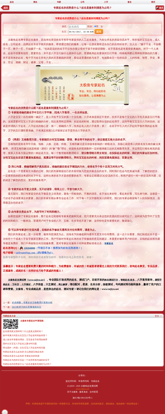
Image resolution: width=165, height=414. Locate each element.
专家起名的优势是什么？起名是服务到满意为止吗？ (27, 364)
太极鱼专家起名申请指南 (31, 321)
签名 (130, 2)
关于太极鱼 (72, 392)
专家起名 (95, 381)
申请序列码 (83, 381)
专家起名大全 (9, 316)
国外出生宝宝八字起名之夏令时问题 (20, 344)
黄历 (153, 2)
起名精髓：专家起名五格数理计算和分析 (32, 302)
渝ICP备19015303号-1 (82, 398)
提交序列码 (71, 381)
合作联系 (94, 392)
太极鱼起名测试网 (89, 386)
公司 (82, 2)
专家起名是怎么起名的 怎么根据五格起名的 (23, 352)
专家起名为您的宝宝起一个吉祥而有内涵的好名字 (26, 360)
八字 (106, 2)
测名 (35, 2)
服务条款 (83, 392)
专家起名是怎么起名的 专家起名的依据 (21, 356)
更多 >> (158, 316)
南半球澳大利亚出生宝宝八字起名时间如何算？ (25, 335)
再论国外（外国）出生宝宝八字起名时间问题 (24, 348)
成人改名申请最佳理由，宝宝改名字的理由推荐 (25, 339)
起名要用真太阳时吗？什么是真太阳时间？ (23, 331)
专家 (59, 2)
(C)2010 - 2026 (73, 386)
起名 (12, 2)
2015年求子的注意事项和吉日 (26, 307)
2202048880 (27, 248)
